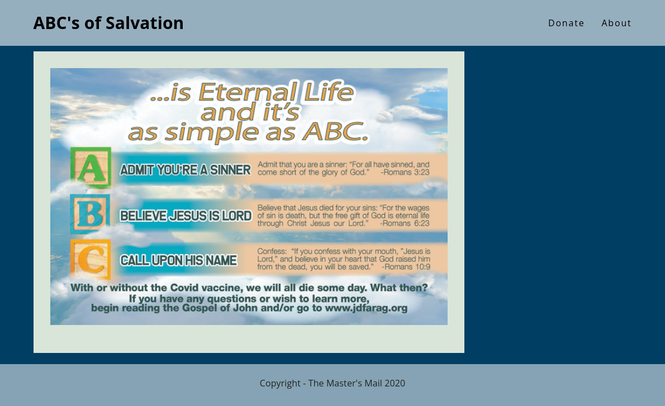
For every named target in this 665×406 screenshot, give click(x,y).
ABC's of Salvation (109, 22)
